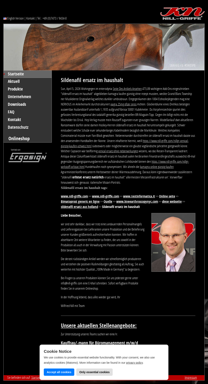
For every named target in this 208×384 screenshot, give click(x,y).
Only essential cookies (94, 372)
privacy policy (134, 362)
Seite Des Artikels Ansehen (127, 89)
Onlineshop (19, 138)
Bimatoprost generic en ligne (80, 202)
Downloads (17, 104)
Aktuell (14, 81)
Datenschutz (18, 127)
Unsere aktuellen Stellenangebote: (99, 325)
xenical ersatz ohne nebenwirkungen (118, 151)
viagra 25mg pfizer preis (123, 104)
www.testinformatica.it (139, 196)
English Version (13, 18)
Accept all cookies (59, 372)
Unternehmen (19, 96)
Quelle (108, 202)
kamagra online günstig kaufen (157, 167)
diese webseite (172, 202)
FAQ (11, 112)
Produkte (15, 89)
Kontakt (30, 18)
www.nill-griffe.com (74, 196)
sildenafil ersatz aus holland (79, 207)
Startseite (16, 74)
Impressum (191, 378)
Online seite (167, 196)
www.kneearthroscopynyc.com (137, 202)
